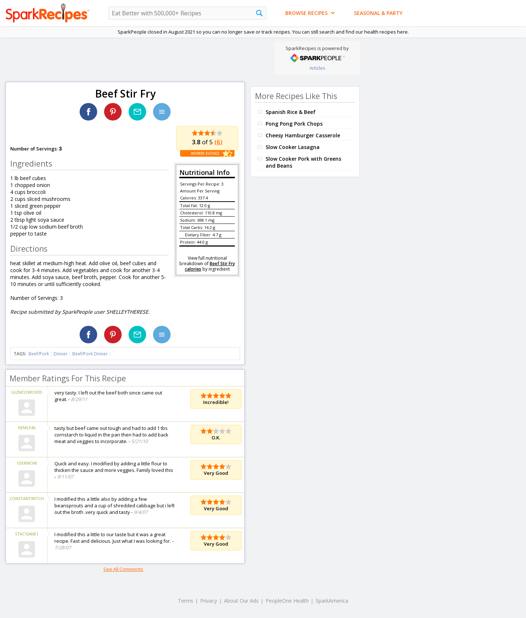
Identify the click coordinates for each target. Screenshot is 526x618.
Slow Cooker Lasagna (293, 147)
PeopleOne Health (287, 600)
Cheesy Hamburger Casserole (303, 135)
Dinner (61, 354)
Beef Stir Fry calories (210, 266)
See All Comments (123, 569)
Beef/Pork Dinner (90, 354)
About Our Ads (241, 600)
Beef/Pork (38, 354)
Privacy (208, 600)
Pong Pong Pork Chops (294, 123)
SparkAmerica (332, 600)
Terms (185, 600)
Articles (317, 68)
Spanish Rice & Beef (291, 111)
